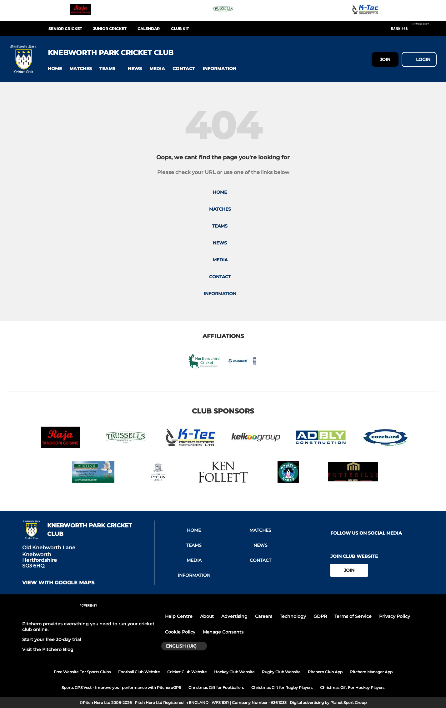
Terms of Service (353, 616)
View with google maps (58, 583)
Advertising (234, 616)
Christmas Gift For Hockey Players (352, 687)
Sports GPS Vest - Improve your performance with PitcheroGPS (121, 687)
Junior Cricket (109, 28)
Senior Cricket (65, 28)
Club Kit (180, 28)
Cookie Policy (180, 632)
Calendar (149, 28)
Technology (293, 616)
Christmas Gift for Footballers (216, 687)
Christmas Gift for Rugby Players (282, 687)
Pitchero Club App (325, 672)
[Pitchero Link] (424, 31)
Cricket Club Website (187, 672)
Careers (263, 616)
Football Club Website (139, 672)
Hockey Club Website (234, 672)
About (207, 616)
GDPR (320, 616)
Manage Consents (223, 632)
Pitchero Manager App (371, 672)
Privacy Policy (394, 616)
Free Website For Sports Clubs (82, 672)
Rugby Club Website (281, 672)
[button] (55, 69)
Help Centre (179, 616)
